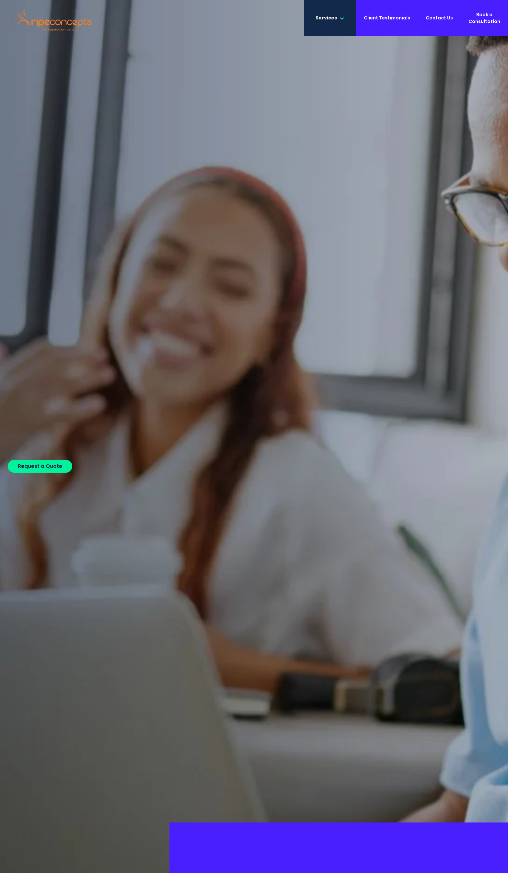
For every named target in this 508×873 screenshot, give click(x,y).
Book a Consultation (484, 18)
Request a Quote (40, 466)
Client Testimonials (387, 18)
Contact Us (439, 18)
